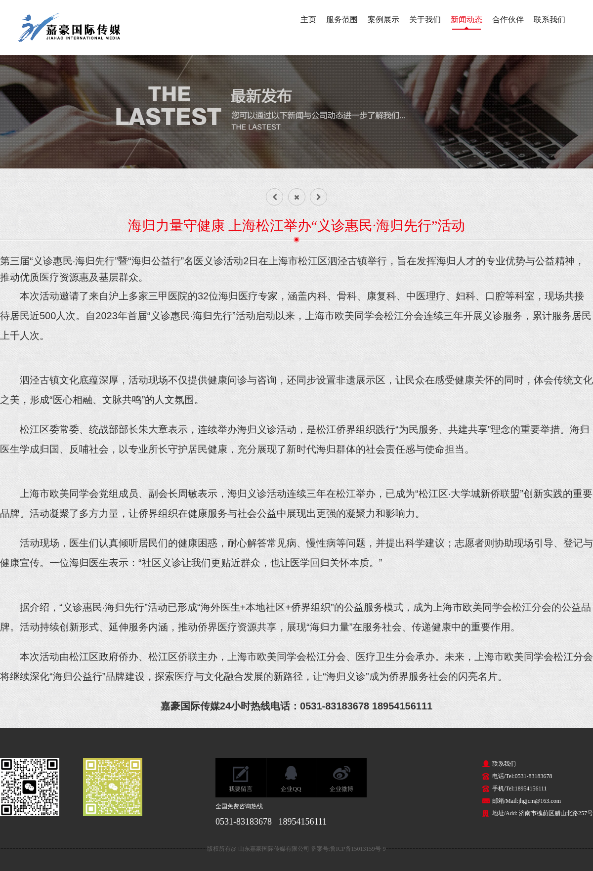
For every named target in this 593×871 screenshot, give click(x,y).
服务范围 (342, 19)
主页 (308, 19)
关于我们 (425, 19)
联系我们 (549, 19)
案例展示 (383, 19)
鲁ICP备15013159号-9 (358, 848)
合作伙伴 (508, 19)
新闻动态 (466, 19)
